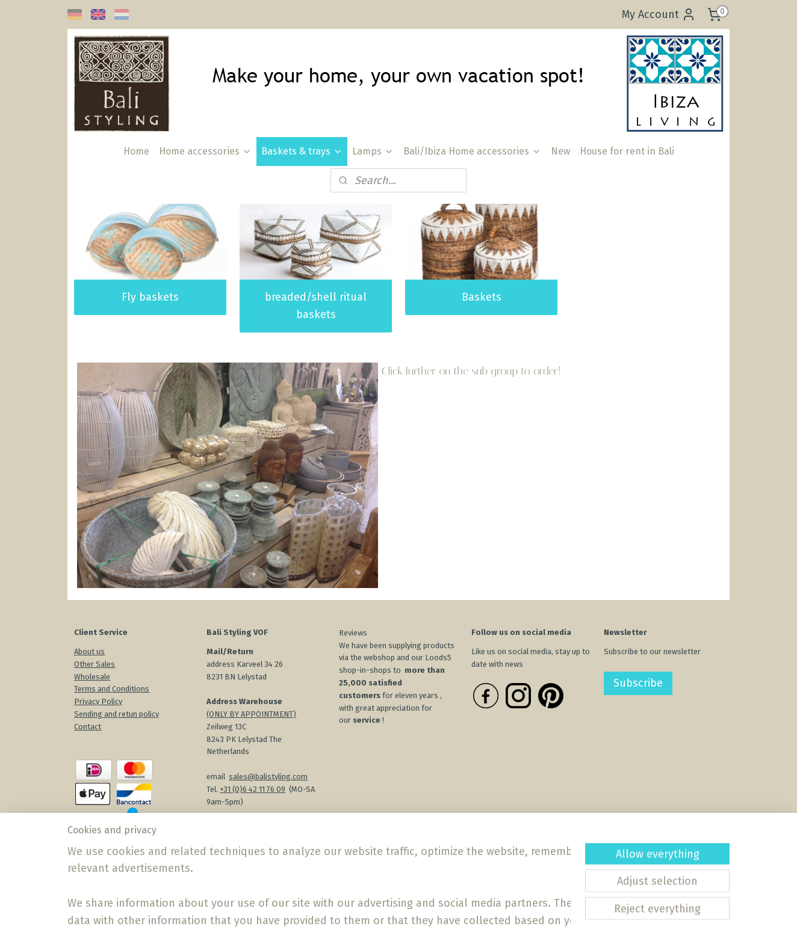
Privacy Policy (98, 701)
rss (395, 922)
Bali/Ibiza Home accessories (472, 151)
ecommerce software (439, 922)
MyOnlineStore (539, 922)
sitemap (372, 922)
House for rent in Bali (627, 151)
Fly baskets (150, 297)
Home (136, 151)
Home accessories (205, 151)
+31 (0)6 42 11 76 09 (252, 789)
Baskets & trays (302, 151)
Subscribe (638, 683)
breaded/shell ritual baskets (316, 305)
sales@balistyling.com (268, 776)
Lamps (373, 151)
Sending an (93, 714)
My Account (659, 14)
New (560, 151)
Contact (87, 726)
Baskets (481, 297)
